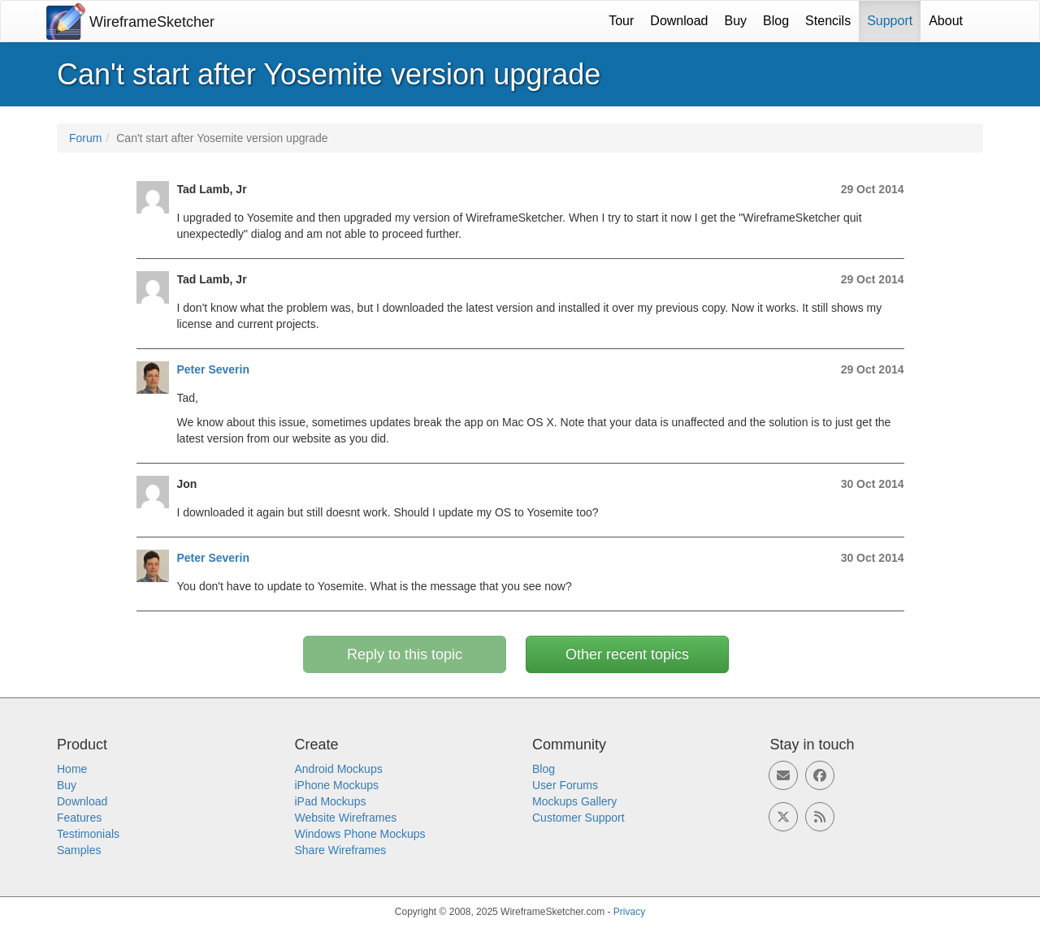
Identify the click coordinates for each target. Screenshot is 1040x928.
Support (889, 21)
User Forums (565, 785)
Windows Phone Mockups (360, 833)
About (946, 21)
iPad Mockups (330, 801)
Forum (85, 138)
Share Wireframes (341, 850)
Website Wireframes (346, 817)
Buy (736, 21)
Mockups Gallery (574, 801)
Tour (621, 21)
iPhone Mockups (337, 785)
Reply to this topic (404, 654)
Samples (79, 850)
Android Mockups (339, 768)
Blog (776, 21)
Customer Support (578, 817)
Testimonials (88, 833)
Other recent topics (627, 654)
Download (679, 21)
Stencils (828, 21)
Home (72, 768)
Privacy (629, 911)
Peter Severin (213, 369)
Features (79, 817)
